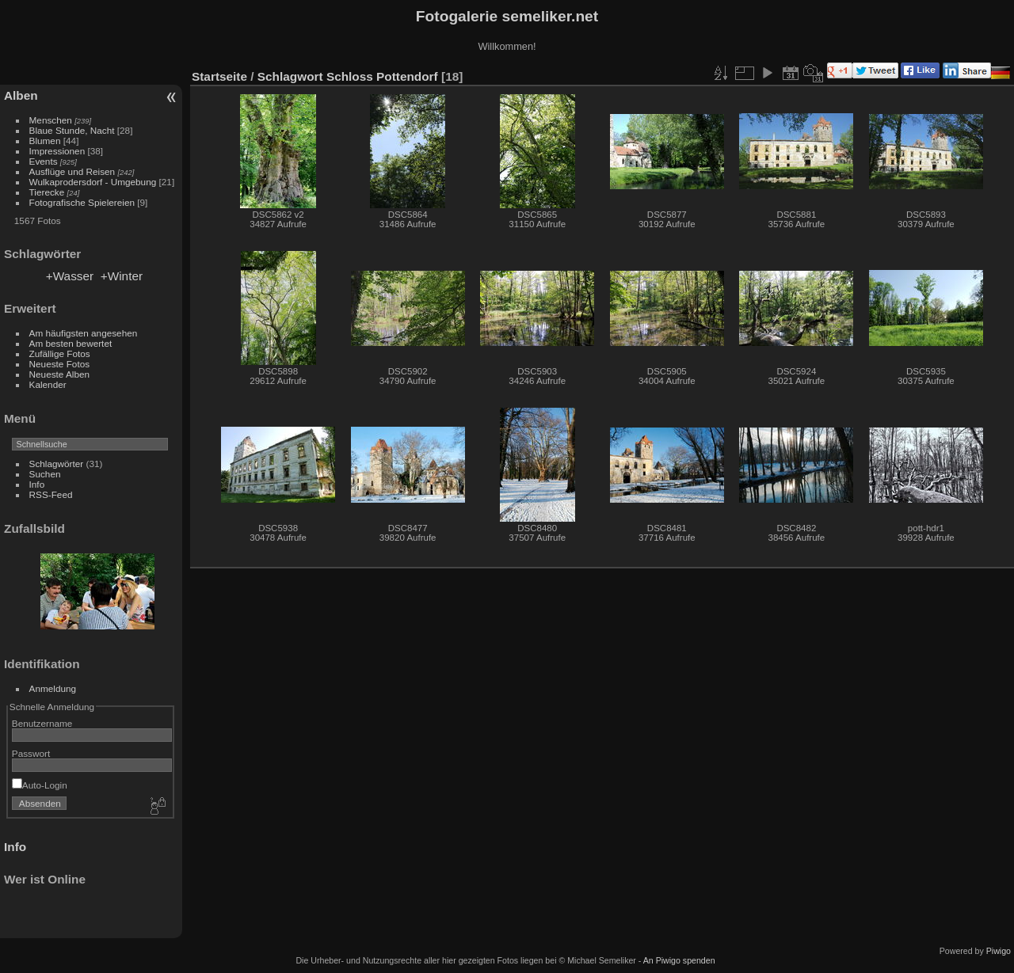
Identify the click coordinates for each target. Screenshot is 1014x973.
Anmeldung (53, 688)
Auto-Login (39, 785)
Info (37, 484)
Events (43, 161)
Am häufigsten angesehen (83, 333)
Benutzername (42, 723)
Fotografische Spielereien (82, 202)
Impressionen (57, 151)
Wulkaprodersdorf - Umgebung (93, 182)
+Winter (122, 276)
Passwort (31, 753)
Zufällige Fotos (59, 353)
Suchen (45, 474)
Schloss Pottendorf (382, 76)
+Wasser (69, 276)
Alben (21, 95)
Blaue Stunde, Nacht (72, 130)
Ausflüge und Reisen (72, 171)
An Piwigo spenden (679, 960)
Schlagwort (290, 76)
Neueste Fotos (59, 364)
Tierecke (47, 192)
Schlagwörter (56, 463)
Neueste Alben (59, 374)
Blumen (45, 140)
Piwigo (998, 951)
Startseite (219, 76)
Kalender (48, 384)
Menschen (50, 120)
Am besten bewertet (70, 343)
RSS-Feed (51, 494)
